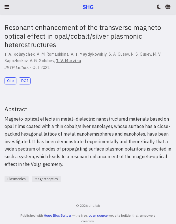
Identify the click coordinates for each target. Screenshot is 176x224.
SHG (88, 6)
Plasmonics (16, 179)
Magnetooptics (46, 179)
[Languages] (168, 7)
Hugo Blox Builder (57, 215)
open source (98, 215)
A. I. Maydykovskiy (89, 54)
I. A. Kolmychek (20, 54)
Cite (10, 80)
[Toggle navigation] (7, 7)
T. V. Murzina (68, 60)
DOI (24, 80)
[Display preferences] (159, 7)
